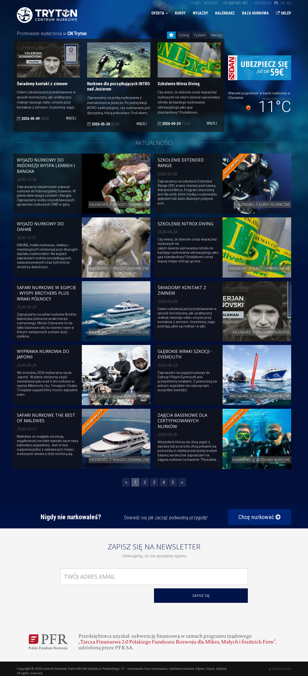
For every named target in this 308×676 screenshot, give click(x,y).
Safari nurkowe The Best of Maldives (46, 417)
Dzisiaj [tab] (184, 35)
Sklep (283, 13)
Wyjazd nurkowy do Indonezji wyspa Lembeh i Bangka (46, 165)
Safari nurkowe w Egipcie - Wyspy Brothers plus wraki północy (46, 293)
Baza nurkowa (255, 13)
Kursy (180, 13)
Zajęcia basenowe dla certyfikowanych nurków (182, 420)
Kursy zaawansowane (271, 268)
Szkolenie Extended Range (181, 162)
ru (289, 3)
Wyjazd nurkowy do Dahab (40, 226)
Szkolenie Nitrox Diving (185, 224)
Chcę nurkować (259, 517)
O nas (196, 3)
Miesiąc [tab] (217, 35)
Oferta (159, 13)
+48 (235, 3)
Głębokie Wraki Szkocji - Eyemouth (185, 354)
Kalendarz (225, 13)
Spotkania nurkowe (273, 332)
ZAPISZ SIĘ (201, 595)
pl (276, 3)
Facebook (263, 3)
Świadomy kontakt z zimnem (182, 290)
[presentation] (96, 597)
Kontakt (211, 3)
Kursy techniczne (274, 204)
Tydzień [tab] (200, 35)
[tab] (171, 35)
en (283, 3)
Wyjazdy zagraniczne (131, 204)
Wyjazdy (200, 13)
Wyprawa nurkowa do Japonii (43, 354)
